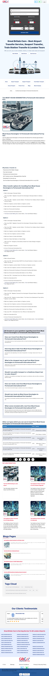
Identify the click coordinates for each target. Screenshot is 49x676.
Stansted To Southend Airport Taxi (38, 648)
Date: (12, 26)
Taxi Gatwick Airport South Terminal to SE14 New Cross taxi (16, 593)
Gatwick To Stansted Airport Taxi (7, 646)
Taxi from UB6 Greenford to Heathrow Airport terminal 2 (15, 572)
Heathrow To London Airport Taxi (38, 636)
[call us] (36, 2)
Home (6, 81)
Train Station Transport (39, 81)
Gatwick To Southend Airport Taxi (7, 652)
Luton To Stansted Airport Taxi (6, 634)
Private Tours (21, 85)
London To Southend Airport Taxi (22, 650)
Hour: (27, 27)
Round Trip (32, 16)
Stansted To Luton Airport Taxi (38, 646)
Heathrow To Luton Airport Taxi (38, 640)
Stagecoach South (10, 251)
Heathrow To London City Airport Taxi (39, 634)
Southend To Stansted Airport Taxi (23, 638)
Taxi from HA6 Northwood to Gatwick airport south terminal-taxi (16, 590)
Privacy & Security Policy (40, 664)
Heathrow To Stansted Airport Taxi (38, 638)
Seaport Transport (26, 81)
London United (21, 213)
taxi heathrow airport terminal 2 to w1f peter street (14, 540)
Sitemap (12, 664)
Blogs (29, 85)
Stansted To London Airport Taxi (38, 650)
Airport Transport (15, 81)
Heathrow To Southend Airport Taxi (39, 642)
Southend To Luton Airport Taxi (22, 640)
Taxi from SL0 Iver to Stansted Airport (11, 550)
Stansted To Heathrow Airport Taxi (38, 654)
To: (13, 13)
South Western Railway (32, 213)
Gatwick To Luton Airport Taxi (6, 650)
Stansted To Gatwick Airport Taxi (38, 652)
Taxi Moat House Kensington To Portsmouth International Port (26, 90)
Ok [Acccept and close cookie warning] (20, 674)
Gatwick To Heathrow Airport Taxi (7, 648)
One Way (18, 16)
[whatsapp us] (40, 2)
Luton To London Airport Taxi (6, 642)
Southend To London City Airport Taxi (23, 644)
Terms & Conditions (24, 664)
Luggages (30, 19)
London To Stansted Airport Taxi (22, 646)
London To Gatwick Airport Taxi (22, 652)
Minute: (31, 27)
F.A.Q (4, 664)
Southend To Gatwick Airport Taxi (22, 636)
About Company (37, 85)
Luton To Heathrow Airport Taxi (6, 636)
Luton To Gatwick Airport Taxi (6, 644)
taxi (30, 590)
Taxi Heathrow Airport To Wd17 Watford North (13, 561)
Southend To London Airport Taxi (22, 634)
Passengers (16, 19)
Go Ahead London (30, 319)
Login (44, 2)
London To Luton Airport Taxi (22, 648)
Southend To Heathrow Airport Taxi (23, 642)
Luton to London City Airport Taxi (7, 640)
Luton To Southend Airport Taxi (6, 638)
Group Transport (11, 85)
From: (14, 10)
